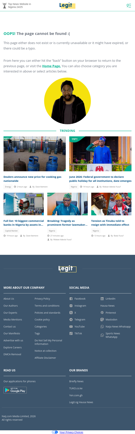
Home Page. (51, 66)
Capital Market (11, 231)
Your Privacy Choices (67, 432)
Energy (8, 186)
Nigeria (74, 186)
